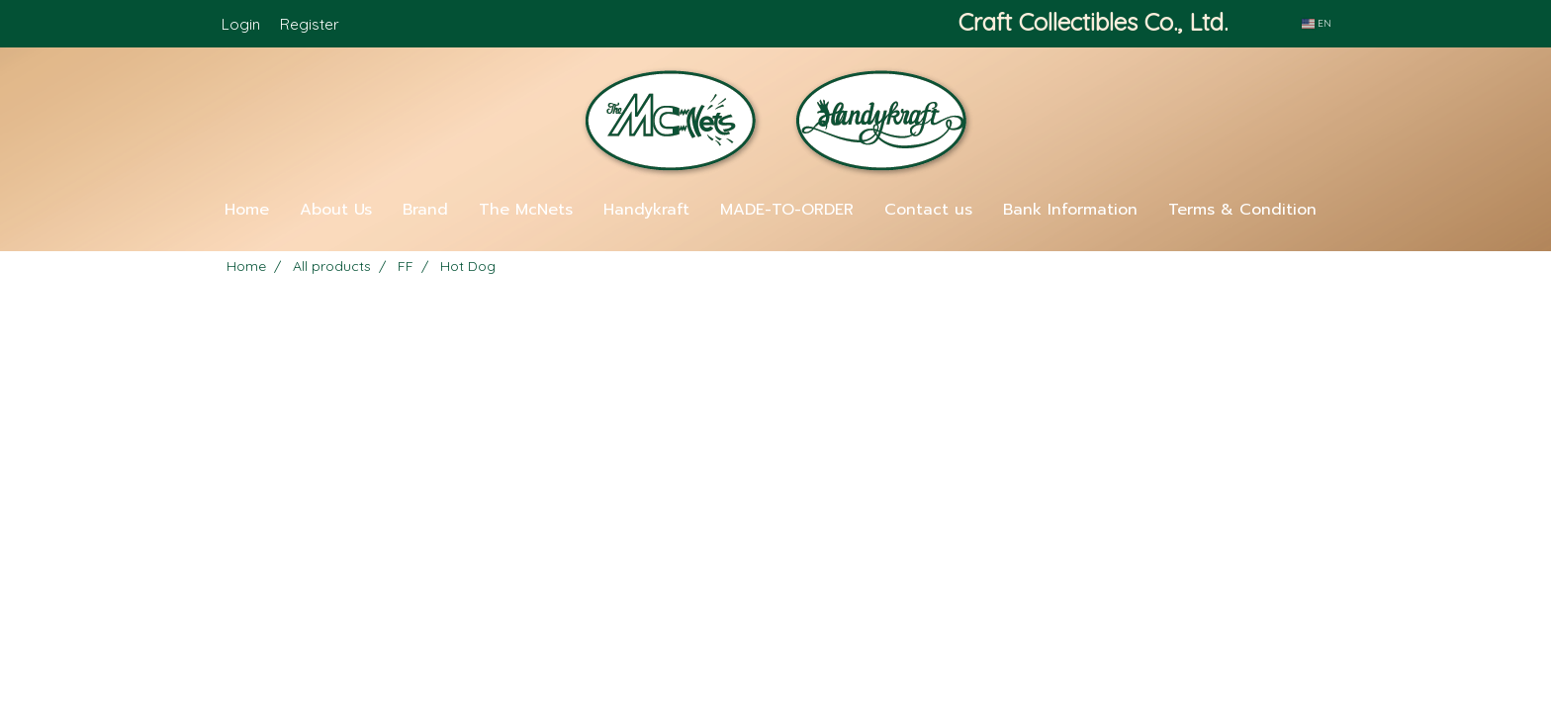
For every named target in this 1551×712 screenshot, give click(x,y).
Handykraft (646, 210)
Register (309, 24)
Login (241, 24)
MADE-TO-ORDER (787, 210)
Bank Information (1070, 210)
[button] (775, 243)
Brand (425, 210)
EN (1316, 23)
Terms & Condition (1242, 210)
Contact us (928, 210)
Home (247, 210)
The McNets (526, 210)
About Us (336, 210)
